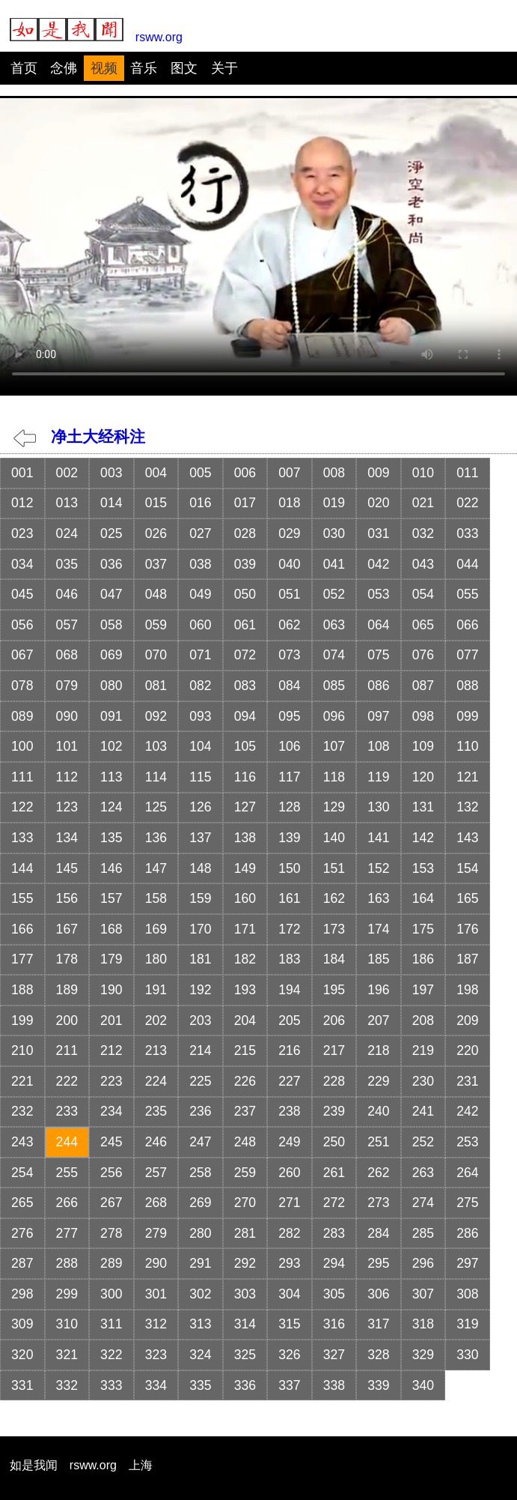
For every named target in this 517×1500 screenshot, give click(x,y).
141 (378, 837)
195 (334, 989)
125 (156, 806)
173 (334, 929)
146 (111, 868)
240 (378, 1111)
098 (423, 716)
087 (423, 685)
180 (156, 959)
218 (378, 1050)
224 (156, 1081)
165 (467, 898)
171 (245, 929)
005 (200, 472)
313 (200, 1323)
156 (67, 898)
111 (22, 776)
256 (111, 1172)
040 (289, 564)
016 (200, 502)
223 (111, 1081)
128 (289, 806)
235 (156, 1111)
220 (467, 1050)
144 (22, 868)
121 (467, 776)
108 (378, 746)
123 (67, 806)
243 (22, 1141)
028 (245, 533)
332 (67, 1385)
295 (378, 1263)
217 (334, 1050)
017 (245, 502)
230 (423, 1081)
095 (289, 716)
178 (67, 959)
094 (245, 716)
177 (22, 959)
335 (200, 1385)
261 (334, 1172)
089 (22, 716)
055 (467, 594)
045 (22, 594)
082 (200, 685)
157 (111, 898)
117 (289, 776)
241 (423, 1111)
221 (22, 1081)
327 (334, 1354)
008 (334, 472)
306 (378, 1293)
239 (334, 1111)
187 (467, 959)
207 (378, 1020)
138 (245, 837)
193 (245, 989)
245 (111, 1141)
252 (423, 1141)
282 (289, 1233)
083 (245, 685)
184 (334, 959)
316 (334, 1323)
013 (67, 502)
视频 (104, 68)
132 (467, 806)
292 (245, 1263)
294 (334, 1263)
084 (289, 685)
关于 (224, 68)
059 (156, 624)
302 (200, 1293)
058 (111, 624)
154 (467, 868)
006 (245, 472)
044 (467, 564)
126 (200, 806)
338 (334, 1385)
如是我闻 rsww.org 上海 (81, 1465)
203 (200, 1020)
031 (378, 533)
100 (22, 746)
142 (423, 837)
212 (111, 1050)
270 (245, 1202)
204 (245, 1020)
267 (111, 1202)
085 (334, 685)
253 (467, 1141)
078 (22, 685)
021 (423, 502)
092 (156, 716)
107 (334, 746)
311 (111, 1323)
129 (334, 806)
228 (334, 1081)
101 (67, 746)
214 (200, 1050)
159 (200, 898)
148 (200, 868)
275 (467, 1202)
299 (67, 1293)
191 (156, 989)
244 (67, 1141)
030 (334, 533)
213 (156, 1050)
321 (67, 1354)
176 (467, 929)
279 (156, 1233)
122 (22, 806)
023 (22, 533)
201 (111, 1020)
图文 (184, 68)
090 (67, 716)
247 (200, 1141)
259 (245, 1172)
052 (334, 594)
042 (378, 564)
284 (378, 1233)
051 (289, 594)
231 (467, 1081)
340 (423, 1385)
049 (200, 594)
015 (156, 502)
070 (156, 654)
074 (334, 654)
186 (423, 959)
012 (22, 502)
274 (423, 1202)
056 (22, 624)
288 (67, 1263)
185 (378, 959)
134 (67, 837)
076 (423, 654)
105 (245, 746)
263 (423, 1172)
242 (467, 1111)
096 (334, 716)
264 (467, 1172)
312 (156, 1323)
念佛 (63, 68)
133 (22, 837)
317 (378, 1323)
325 (245, 1354)
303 (245, 1293)
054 (423, 594)
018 (289, 502)
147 (156, 868)
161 (289, 898)
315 (289, 1323)
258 (200, 1172)
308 (467, 1293)
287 (22, 1263)
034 (22, 564)
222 (67, 1081)
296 (423, 1263)
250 (334, 1141)
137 (200, 837)
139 (289, 837)
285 (423, 1233)
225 (200, 1081)
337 (289, 1385)
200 (67, 1020)
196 (378, 989)
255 (67, 1172)
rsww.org (96, 30)
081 (156, 685)
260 (289, 1172)
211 (67, 1050)
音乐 (143, 68)
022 (467, 502)
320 (22, 1354)
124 (111, 806)
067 (22, 654)
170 (200, 929)
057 (67, 624)
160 (245, 898)
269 (200, 1202)
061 (245, 624)
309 (22, 1323)
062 (289, 624)
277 (67, 1233)
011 (467, 472)
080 (111, 685)
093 (200, 716)
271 (289, 1202)
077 (467, 654)
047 (111, 594)
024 (67, 533)
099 (467, 716)
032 (423, 533)
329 (423, 1354)
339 (378, 1385)
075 (378, 654)
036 (111, 564)
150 (289, 868)
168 (111, 929)
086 (378, 685)
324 (200, 1354)
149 (245, 868)
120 (423, 776)
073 (289, 654)
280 (200, 1233)
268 (156, 1202)
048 (156, 594)
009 (378, 472)
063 (334, 624)
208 (423, 1020)
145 (67, 868)
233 (67, 1111)
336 (245, 1385)
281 (245, 1233)
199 (22, 1020)
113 (111, 776)
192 (200, 989)
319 (467, 1323)
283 (334, 1233)
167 (67, 929)
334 (156, 1385)
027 (200, 533)
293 (289, 1263)
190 (111, 989)
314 (245, 1323)
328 (378, 1354)
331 (22, 1385)
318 (423, 1323)
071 (200, 654)
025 (111, 533)
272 (334, 1202)
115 (200, 776)
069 (111, 654)
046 (67, 594)
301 (156, 1293)
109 (423, 746)
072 (245, 654)
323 (156, 1354)
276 (22, 1233)
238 (289, 1111)
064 (378, 624)
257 (156, 1172)
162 (334, 898)
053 (378, 594)
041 (334, 564)
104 (200, 746)
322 (111, 1354)
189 (67, 989)
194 (289, 989)
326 (289, 1354)
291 (200, 1263)
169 (156, 929)
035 (67, 564)
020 (378, 502)
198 (467, 989)
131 (423, 806)
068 (67, 654)
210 (22, 1050)
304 (289, 1293)
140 (334, 837)
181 (200, 959)
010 (423, 472)
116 (245, 776)
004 (156, 472)
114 (156, 776)
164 (423, 898)
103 (156, 746)
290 (156, 1263)
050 (245, 594)
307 (423, 1293)
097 (378, 716)
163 (378, 898)
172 (289, 929)
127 (245, 806)
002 (67, 472)
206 (334, 1020)
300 (111, 1293)
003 (111, 472)
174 (378, 929)
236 (200, 1111)
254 (22, 1172)
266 (67, 1202)
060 (200, 624)
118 (334, 776)
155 (22, 898)
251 (378, 1141)
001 (22, 472)
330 (467, 1354)
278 (111, 1233)
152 (378, 868)
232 (22, 1111)
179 (111, 959)
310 (67, 1323)
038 (200, 564)
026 (156, 533)
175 (423, 929)
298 (22, 1293)
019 (334, 502)
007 (289, 472)
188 (22, 989)
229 (378, 1081)
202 (156, 1020)
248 (245, 1141)
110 (467, 746)
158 (156, 898)
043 (423, 564)
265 (22, 1202)
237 (245, 1111)
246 (156, 1141)
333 (111, 1385)
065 (423, 624)
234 (111, 1111)
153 (423, 868)
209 (467, 1020)
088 (467, 685)
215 (245, 1050)
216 (289, 1050)
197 (423, 989)
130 (378, 806)
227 (289, 1081)
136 (156, 837)
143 (467, 837)
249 (289, 1141)
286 (467, 1233)
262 (378, 1172)
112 (67, 776)
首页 (23, 68)
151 (334, 868)
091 (111, 716)
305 (334, 1293)
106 (289, 746)
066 (467, 624)
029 (289, 533)
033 (467, 533)
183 (289, 959)
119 (378, 776)
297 (467, 1263)
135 (111, 837)
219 (423, 1050)
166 (22, 929)
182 (245, 959)
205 (289, 1020)
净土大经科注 (79, 436)
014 (111, 502)
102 (111, 746)
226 (245, 1081)
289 (111, 1263)
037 (156, 564)
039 (245, 564)
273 (378, 1202)
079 (67, 685)
